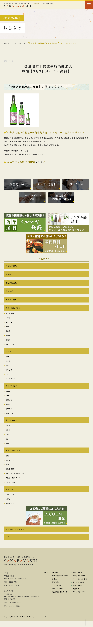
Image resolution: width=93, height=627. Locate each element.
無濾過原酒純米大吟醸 (25, 86)
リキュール (10, 348)
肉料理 (8, 431)
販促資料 (54, 588)
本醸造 (8, 339)
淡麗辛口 (9, 396)
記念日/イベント (12, 500)
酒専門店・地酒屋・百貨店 (16, 479)
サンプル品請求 (77, 588)
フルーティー (10, 418)
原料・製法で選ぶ (13, 311)
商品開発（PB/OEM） (59, 598)
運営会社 (74, 595)
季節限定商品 (11, 285)
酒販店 (8, 470)
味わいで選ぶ (11, 390)
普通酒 (8, 344)
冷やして (9, 374)
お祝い (8, 505)
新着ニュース (76, 579)
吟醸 (7, 330)
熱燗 (7, 361)
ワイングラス (11, 383)
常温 (7, 370)
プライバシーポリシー (80, 598)
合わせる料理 (11, 425)
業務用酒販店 (11, 474)
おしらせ (19, 43)
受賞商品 (9, 294)
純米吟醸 (9, 326)
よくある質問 (56, 591)
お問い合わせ (76, 591)
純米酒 (8, 335)
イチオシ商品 (11, 303)
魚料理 (8, 435)
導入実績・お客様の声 (15, 535)
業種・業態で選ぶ (13, 455)
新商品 (8, 276)
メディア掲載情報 (78, 582)
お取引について (57, 595)
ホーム (7, 43)
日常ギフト (10, 509)
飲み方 (8, 355)
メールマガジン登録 (79, 585)
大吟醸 (8, 322)
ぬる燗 (8, 365)
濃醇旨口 (9, 409)
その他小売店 (11, 487)
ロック (8, 378)
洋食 (7, 444)
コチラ (39, 161)
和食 (7, 439)
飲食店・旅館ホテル (13, 483)
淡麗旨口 (9, 400)
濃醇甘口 (9, 413)
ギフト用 (9, 495)
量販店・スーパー (12, 465)
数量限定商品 (11, 268)
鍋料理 (8, 448)
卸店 (7, 461)
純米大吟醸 (10, 317)
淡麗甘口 (9, 405)
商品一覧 (54, 579)
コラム (8, 543)
